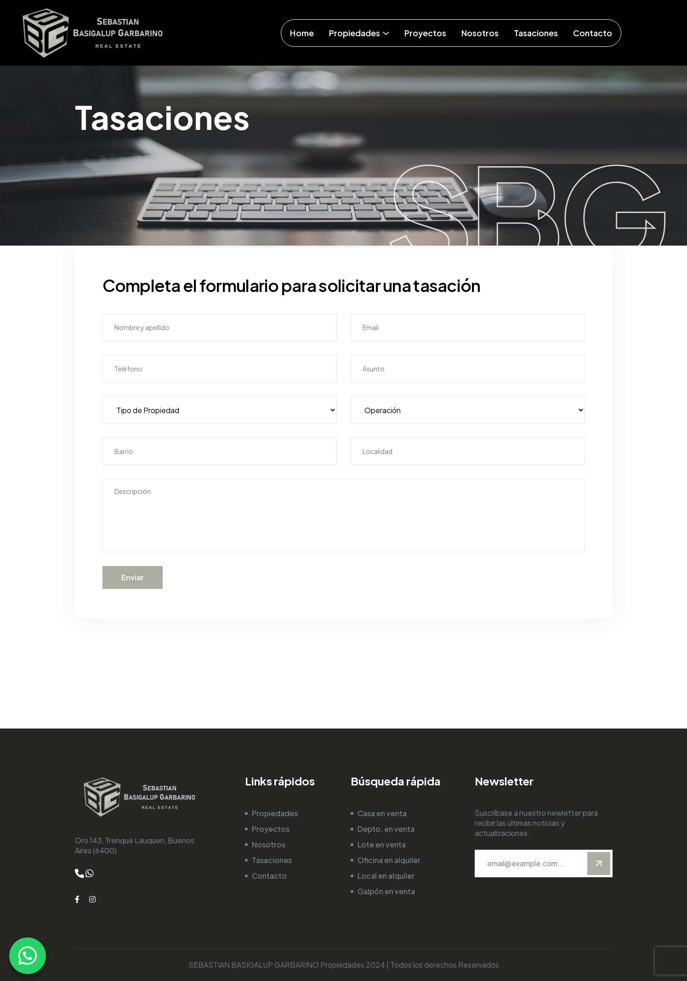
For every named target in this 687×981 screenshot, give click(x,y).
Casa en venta (382, 813)
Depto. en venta (386, 829)
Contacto (269, 875)
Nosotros (268, 844)
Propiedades (275, 813)
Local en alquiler (386, 875)
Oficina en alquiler (389, 860)
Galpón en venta (386, 891)
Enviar (132, 577)
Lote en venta (382, 844)
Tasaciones (272, 860)
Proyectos (271, 829)
